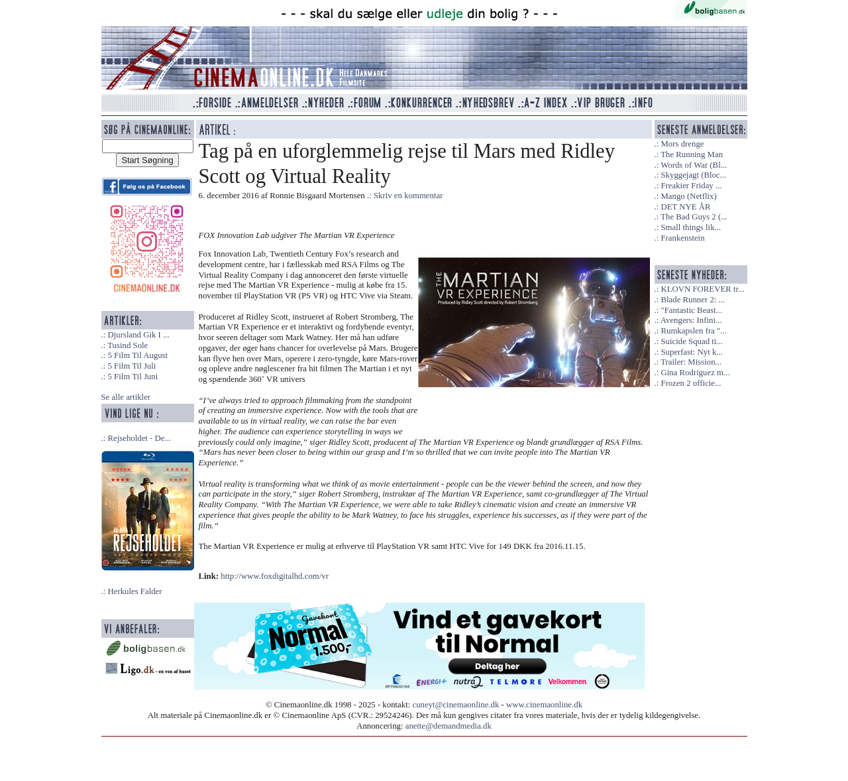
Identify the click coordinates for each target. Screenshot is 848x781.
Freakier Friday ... (691, 185)
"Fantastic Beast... (691, 310)
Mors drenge (682, 144)
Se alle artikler (126, 397)
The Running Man (692, 154)
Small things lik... (691, 227)
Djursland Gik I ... (138, 334)
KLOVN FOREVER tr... (702, 289)
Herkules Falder (134, 591)
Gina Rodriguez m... (695, 372)
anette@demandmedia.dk (448, 726)
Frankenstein (682, 238)
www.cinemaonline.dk (544, 704)
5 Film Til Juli (131, 366)
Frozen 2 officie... (691, 383)
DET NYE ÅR (685, 206)
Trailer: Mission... (691, 362)
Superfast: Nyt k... (691, 352)
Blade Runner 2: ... (693, 299)
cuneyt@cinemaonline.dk (456, 704)
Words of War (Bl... (694, 165)
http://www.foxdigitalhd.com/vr (275, 576)
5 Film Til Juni (132, 376)
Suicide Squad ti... (691, 341)
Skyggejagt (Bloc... (693, 175)
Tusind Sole (127, 345)
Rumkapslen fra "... (693, 330)
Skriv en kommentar (408, 195)
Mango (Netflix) (688, 196)
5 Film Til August (137, 355)
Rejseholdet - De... (139, 438)
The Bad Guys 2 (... (694, 216)
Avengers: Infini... (691, 320)
